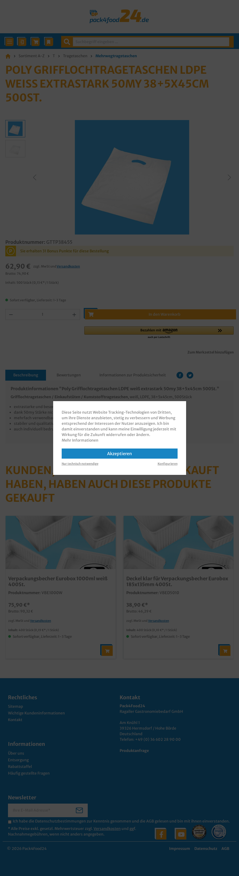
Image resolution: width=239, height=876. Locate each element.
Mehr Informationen (80, 440)
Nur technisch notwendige (80, 464)
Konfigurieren (168, 464)
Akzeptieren (119, 453)
